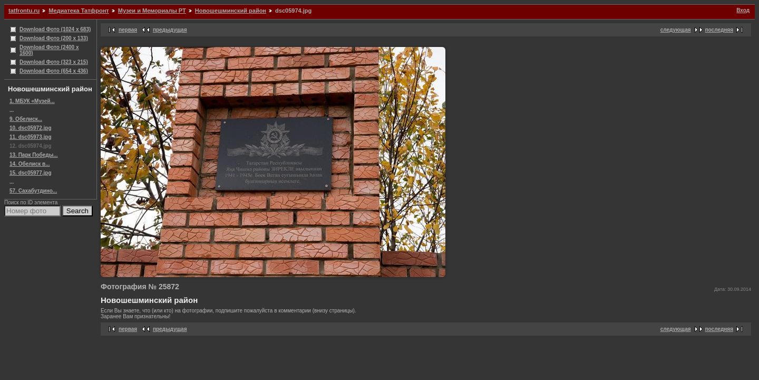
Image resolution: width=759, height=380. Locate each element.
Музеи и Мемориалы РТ (152, 10)
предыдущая (170, 30)
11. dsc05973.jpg (30, 137)
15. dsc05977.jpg (30, 173)
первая (128, 30)
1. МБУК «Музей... (32, 101)
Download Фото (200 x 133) (54, 38)
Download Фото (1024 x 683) (55, 29)
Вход (743, 10)
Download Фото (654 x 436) (54, 71)
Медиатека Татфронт (78, 10)
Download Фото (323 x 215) (54, 62)
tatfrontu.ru (24, 10)
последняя (719, 30)
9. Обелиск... (25, 119)
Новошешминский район (230, 10)
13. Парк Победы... (33, 155)
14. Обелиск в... (29, 164)
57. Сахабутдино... (33, 191)
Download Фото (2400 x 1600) (49, 50)
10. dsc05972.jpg (30, 128)
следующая (675, 30)
